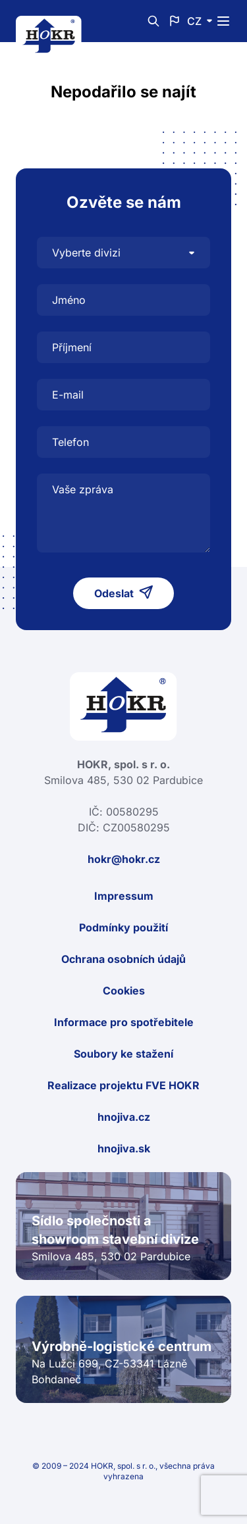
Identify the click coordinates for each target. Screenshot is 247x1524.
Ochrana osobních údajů (123, 959)
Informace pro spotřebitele (124, 1022)
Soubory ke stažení (123, 1053)
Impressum (123, 895)
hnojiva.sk (123, 1148)
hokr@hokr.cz (124, 859)
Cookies (124, 990)
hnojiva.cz (123, 1116)
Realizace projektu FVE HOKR (123, 1085)
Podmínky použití (123, 927)
